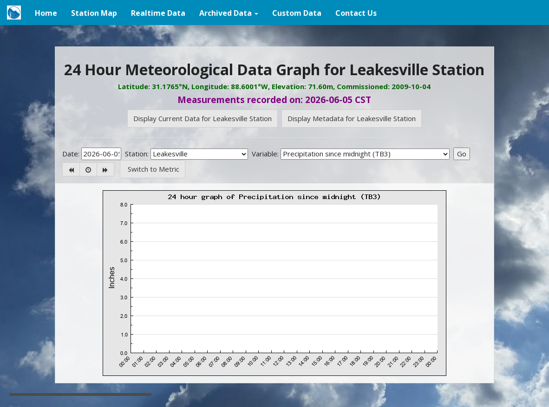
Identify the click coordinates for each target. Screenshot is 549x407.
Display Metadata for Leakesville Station (352, 118)
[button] (228, 12)
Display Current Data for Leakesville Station (202, 118)
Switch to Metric (152, 169)
